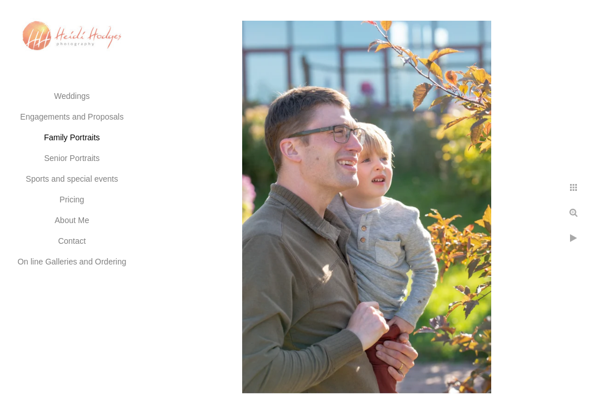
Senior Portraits (72, 158)
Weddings (72, 96)
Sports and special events (72, 178)
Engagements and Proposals (72, 116)
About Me (72, 220)
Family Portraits (72, 137)
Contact (72, 241)
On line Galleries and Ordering (71, 261)
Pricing (72, 199)
